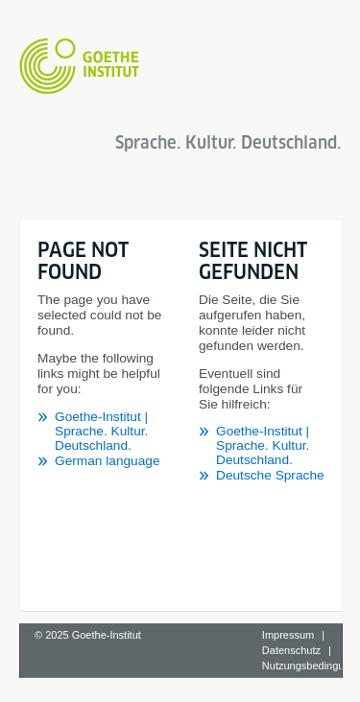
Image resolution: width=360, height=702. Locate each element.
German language (107, 461)
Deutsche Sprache (270, 475)
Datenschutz (291, 650)
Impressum (288, 635)
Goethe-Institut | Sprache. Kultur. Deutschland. (101, 431)
